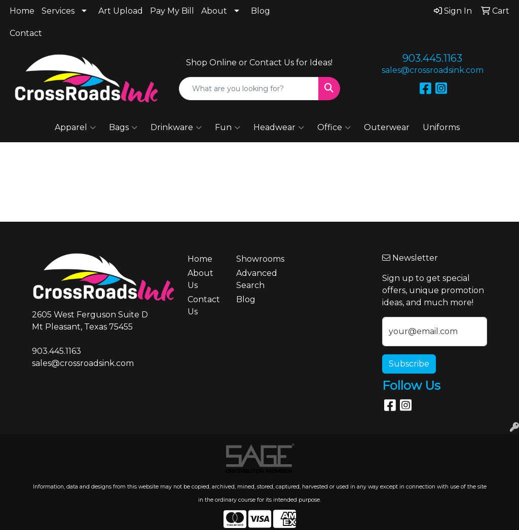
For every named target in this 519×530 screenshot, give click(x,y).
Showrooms (254, 259)
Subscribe (409, 364)
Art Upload (120, 11)
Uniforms (441, 127)
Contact (26, 33)
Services (58, 11)
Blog (260, 11)
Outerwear (387, 127)
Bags (123, 127)
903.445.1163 (432, 58)
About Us (200, 279)
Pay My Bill (172, 11)
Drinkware (176, 127)
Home (22, 11)
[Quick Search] (248, 88)
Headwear (278, 127)
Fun (227, 127)
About (214, 11)
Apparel (75, 127)
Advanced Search (254, 279)
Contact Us (204, 305)
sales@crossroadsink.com (433, 70)
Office (334, 127)
